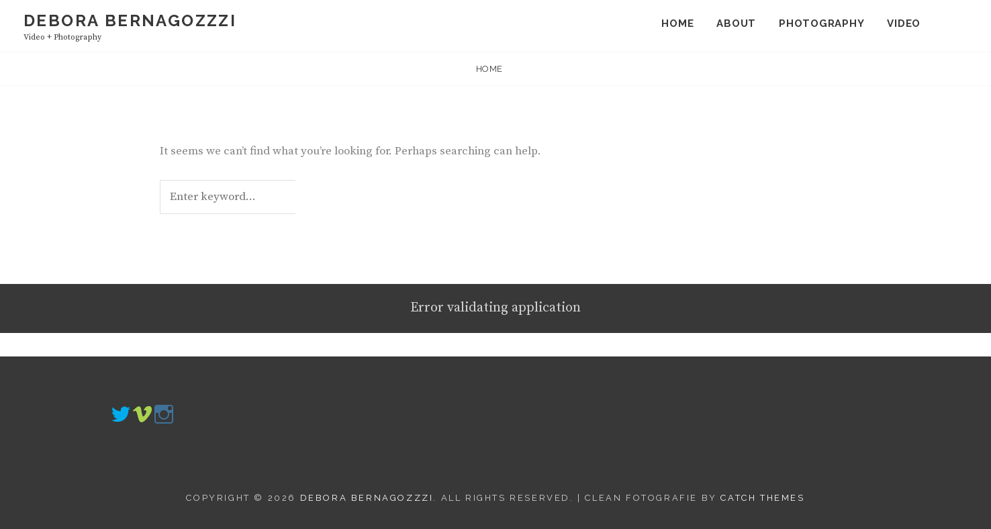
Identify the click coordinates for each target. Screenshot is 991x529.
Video (904, 23)
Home (677, 23)
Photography (821, 23)
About (736, 23)
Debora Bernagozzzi (129, 20)
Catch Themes (762, 498)
